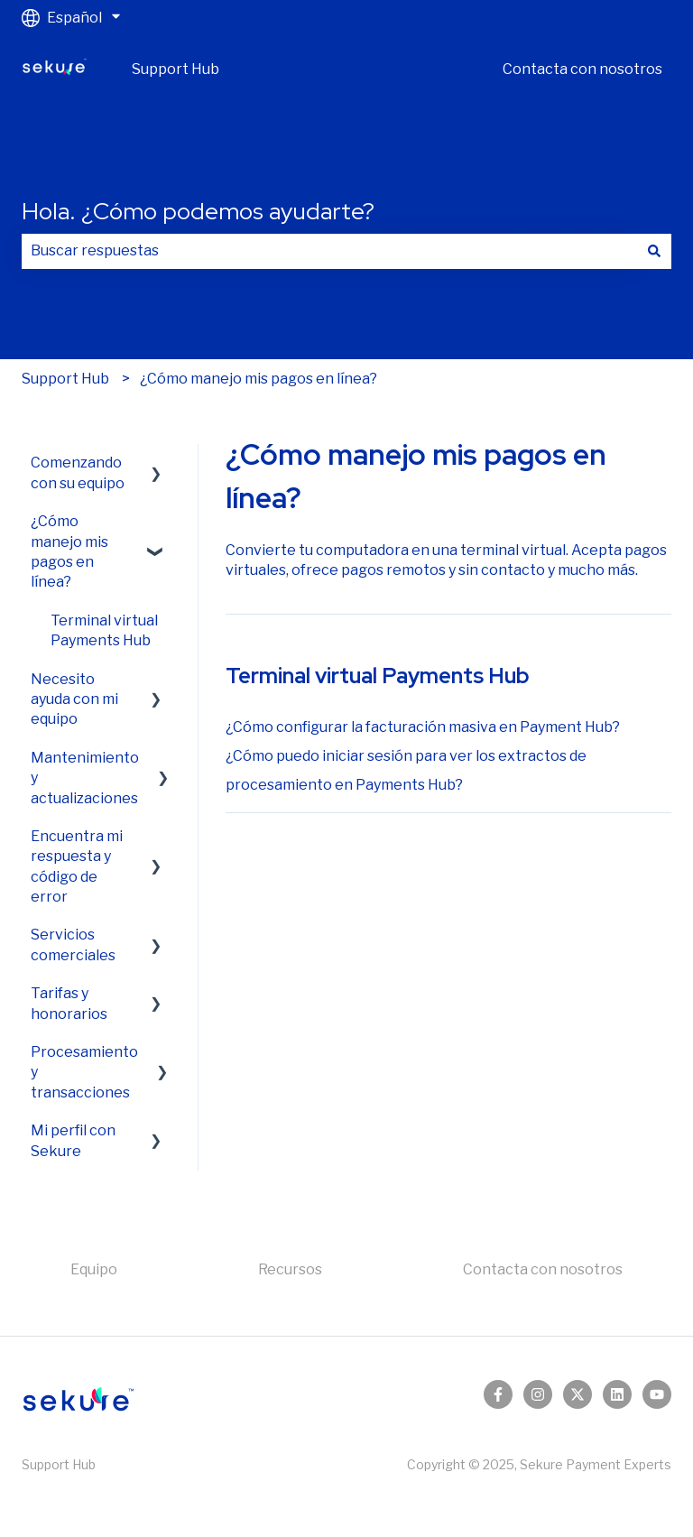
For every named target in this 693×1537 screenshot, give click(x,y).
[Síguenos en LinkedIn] (617, 1394)
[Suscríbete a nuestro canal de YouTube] (656, 1394)
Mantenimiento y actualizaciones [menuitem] (85, 778)
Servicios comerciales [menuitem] (73, 944)
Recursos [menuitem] (290, 1269)
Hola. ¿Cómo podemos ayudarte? (198, 211)
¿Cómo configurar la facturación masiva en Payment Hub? (423, 727)
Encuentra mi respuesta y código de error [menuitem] (77, 866)
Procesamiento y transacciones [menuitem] (84, 1072)
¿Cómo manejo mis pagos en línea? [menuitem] (69, 551)
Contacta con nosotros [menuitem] (543, 1269)
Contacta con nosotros (582, 69)
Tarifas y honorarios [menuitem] (69, 1003)
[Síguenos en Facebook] (498, 1394)
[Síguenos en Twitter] (577, 1394)
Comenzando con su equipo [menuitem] (78, 472)
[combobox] (329, 251)
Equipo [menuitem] (93, 1269)
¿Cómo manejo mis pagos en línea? (258, 378)
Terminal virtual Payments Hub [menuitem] (104, 630)
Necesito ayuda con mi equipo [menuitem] (74, 699)
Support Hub (175, 69)
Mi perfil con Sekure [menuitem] (73, 1140)
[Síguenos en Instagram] (537, 1394)
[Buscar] (654, 251)
